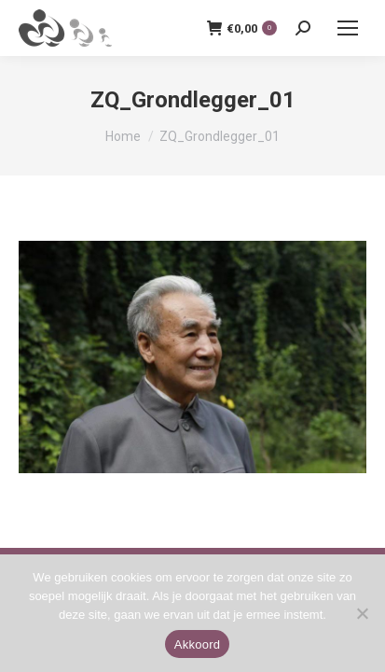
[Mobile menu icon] (347, 28)
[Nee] (361, 613)
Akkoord (197, 644)
